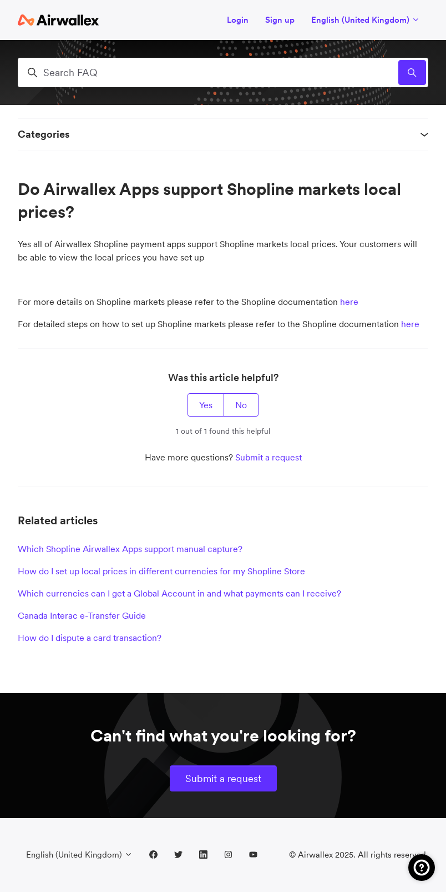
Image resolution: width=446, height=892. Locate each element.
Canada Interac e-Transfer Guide (82, 615)
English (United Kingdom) (365, 19)
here (349, 301)
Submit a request (268, 457)
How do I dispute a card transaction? (89, 637)
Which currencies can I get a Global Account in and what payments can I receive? (179, 593)
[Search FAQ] (223, 72)
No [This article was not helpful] (241, 404)
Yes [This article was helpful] (205, 404)
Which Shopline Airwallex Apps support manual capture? (130, 548)
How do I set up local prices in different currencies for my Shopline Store (161, 571)
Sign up (280, 19)
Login (238, 19)
